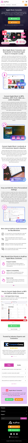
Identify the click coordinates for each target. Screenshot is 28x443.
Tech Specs (8, 4)
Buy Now (26, 5)
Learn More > (14, 383)
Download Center (15, 430)
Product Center (15, 426)
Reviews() (14, 4)
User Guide (3, 4)
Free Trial (15, 325)
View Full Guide (14, 329)
